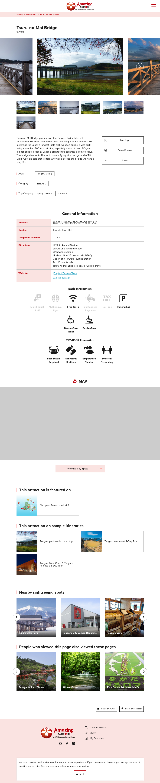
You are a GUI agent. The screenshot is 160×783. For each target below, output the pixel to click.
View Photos (118, 150)
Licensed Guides (60, 774)
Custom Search (95, 727)
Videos (80, 758)
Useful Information (99, 774)
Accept (80, 774)
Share (116, 160)
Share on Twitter (106, 708)
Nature (42, 183)
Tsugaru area (45, 173)
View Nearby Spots (84, 469)
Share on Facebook (131, 708)
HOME (20, 14)
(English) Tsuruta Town (65, 273)
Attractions (31, 14)
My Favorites (94, 738)
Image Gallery (37, 758)
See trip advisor (61, 278)
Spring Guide (45, 193)
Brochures (122, 758)
